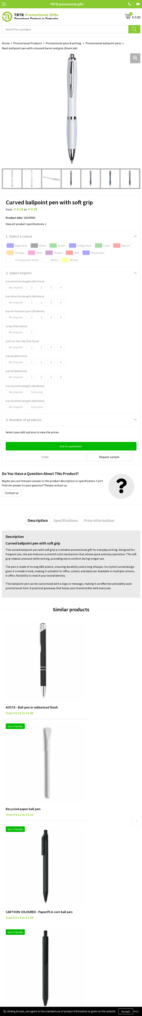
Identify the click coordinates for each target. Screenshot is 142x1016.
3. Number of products (23, 419)
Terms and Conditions (16, 923)
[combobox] (65, 29)
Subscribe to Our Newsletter (20, 934)
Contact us (11, 492)
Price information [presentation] (99, 520)
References (80, 917)
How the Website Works (88, 858)
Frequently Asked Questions (90, 847)
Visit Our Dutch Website (88, 923)
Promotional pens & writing (64, 43)
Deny (136, 1011)
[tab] (38, 520)
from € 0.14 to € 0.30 (19, 785)
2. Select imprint (19, 273)
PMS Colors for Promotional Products (97, 869)
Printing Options (83, 864)
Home (6, 43)
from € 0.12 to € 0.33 (88, 695)
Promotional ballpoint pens (103, 43)
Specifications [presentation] (66, 520)
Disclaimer (8, 917)
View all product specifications (26, 224)
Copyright (8, 928)
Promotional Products (27, 43)
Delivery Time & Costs (86, 853)
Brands (6, 906)
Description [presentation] (38, 520)
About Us (78, 906)
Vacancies (79, 912)
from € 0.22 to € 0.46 (19, 695)
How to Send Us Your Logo (89, 875)
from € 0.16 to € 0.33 (88, 780)
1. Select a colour (19, 236)
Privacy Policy (10, 912)
